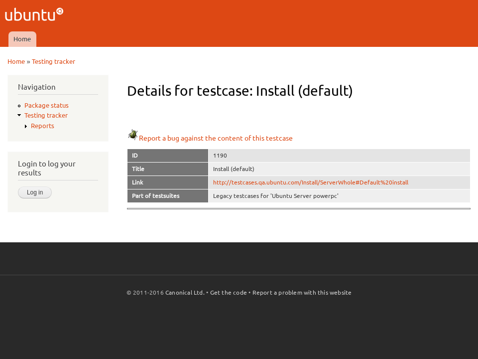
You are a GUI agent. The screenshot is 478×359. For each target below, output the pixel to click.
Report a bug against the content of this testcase (210, 138)
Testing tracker (53, 61)
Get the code (228, 292)
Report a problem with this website (302, 292)
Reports (42, 125)
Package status (46, 105)
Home (22, 38)
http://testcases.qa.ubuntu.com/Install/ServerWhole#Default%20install (310, 182)
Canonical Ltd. (185, 292)
